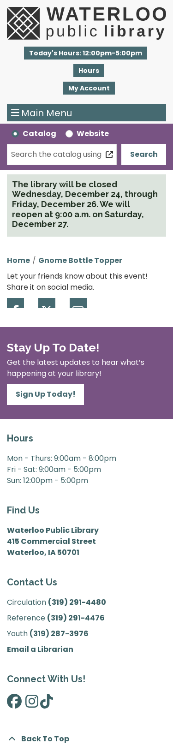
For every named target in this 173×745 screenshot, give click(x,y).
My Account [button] (89, 88)
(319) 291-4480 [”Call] (77, 602)
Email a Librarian (40, 649)
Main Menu (41, 112)
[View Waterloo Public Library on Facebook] (14, 704)
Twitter (46, 303)
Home (18, 260)
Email (78, 303)
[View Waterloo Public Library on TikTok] (46, 704)
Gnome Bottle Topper (80, 260)
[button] (85, 53)
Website (93, 133)
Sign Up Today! (46, 394)
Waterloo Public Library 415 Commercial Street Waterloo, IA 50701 (53, 541)
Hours (88, 70)
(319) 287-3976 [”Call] (59, 633)
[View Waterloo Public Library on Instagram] (31, 704)
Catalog (39, 133)
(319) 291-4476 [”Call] (76, 618)
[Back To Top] (86, 739)
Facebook (15, 303)
